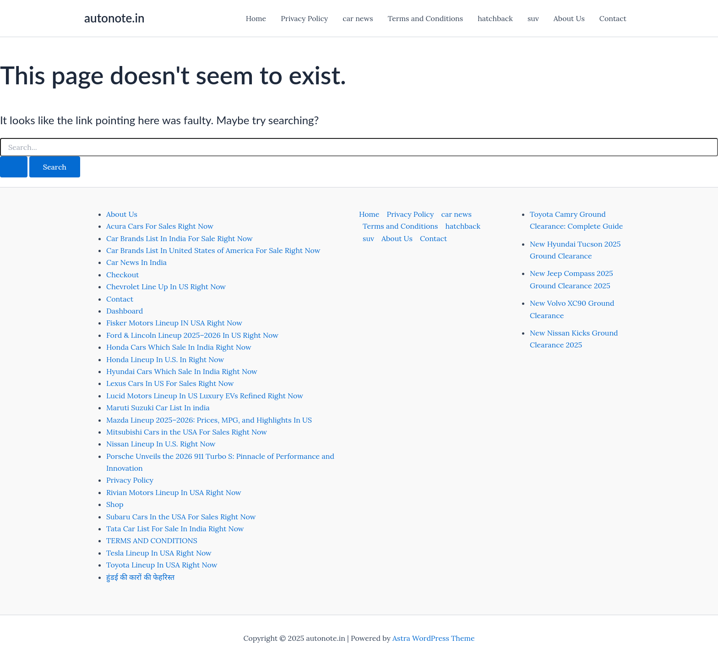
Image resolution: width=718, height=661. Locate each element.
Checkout (122, 274)
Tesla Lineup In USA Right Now (159, 552)
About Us (569, 18)
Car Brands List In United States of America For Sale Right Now (213, 250)
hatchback (495, 18)
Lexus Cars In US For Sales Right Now (170, 383)
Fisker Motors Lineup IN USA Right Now (174, 322)
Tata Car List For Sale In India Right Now (175, 528)
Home (256, 18)
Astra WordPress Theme (433, 638)
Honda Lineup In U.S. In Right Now (165, 359)
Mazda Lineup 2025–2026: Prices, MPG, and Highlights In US (209, 419)
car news (358, 18)
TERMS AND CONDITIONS (151, 540)
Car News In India (136, 262)
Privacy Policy (304, 18)
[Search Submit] (13, 166)
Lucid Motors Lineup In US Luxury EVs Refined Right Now (204, 395)
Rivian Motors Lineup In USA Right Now (173, 492)
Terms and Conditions (425, 18)
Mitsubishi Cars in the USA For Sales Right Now (186, 431)
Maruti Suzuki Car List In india (158, 407)
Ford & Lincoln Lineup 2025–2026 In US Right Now (192, 335)
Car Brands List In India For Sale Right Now (179, 238)
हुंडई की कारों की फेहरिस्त (140, 577)
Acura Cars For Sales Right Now (159, 226)
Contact (612, 18)
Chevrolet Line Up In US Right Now (166, 286)
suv (533, 18)
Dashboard (124, 310)
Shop (115, 504)
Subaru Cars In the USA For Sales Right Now (181, 516)
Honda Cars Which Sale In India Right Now (178, 347)
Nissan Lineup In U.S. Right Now (161, 443)
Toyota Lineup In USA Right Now (162, 564)
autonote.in (114, 18)
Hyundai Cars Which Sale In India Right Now (181, 371)
